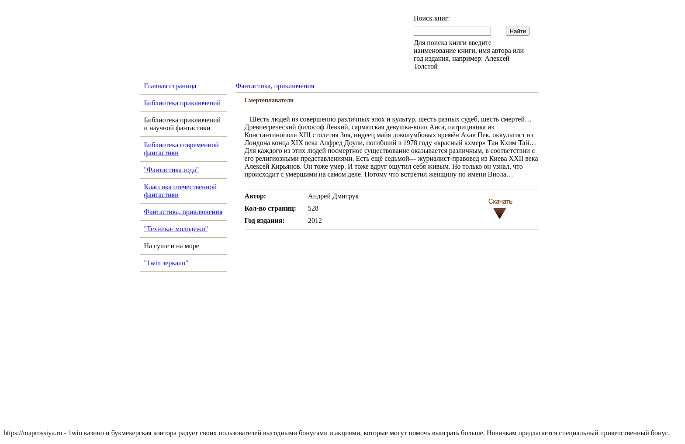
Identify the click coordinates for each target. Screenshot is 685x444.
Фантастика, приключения (183, 211)
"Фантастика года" (171, 169)
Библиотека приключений (182, 103)
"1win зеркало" (166, 263)
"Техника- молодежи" (176, 228)
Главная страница (170, 86)
